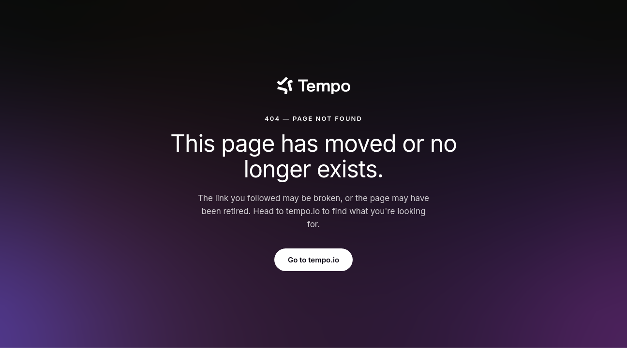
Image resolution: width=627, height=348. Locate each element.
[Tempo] (313, 85)
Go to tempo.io (313, 259)
